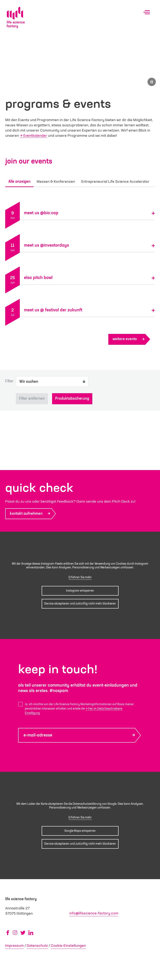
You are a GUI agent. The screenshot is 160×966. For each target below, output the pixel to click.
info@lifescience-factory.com (93, 913)
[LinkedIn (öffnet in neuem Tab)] (30, 932)
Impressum (14, 946)
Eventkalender (35, 136)
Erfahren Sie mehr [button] (80, 577)
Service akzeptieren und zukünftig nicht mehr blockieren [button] (80, 603)
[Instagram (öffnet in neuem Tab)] (15, 932)
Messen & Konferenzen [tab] (56, 183)
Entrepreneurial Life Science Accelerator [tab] (115, 183)
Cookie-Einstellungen (68, 946)
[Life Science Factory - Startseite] (16, 17)
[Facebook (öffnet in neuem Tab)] (7, 932)
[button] (89, 210)
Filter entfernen (32, 399)
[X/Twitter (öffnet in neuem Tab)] (22, 932)
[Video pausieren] (152, 82)
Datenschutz (37, 946)
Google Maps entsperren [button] (80, 830)
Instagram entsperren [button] (80, 590)
